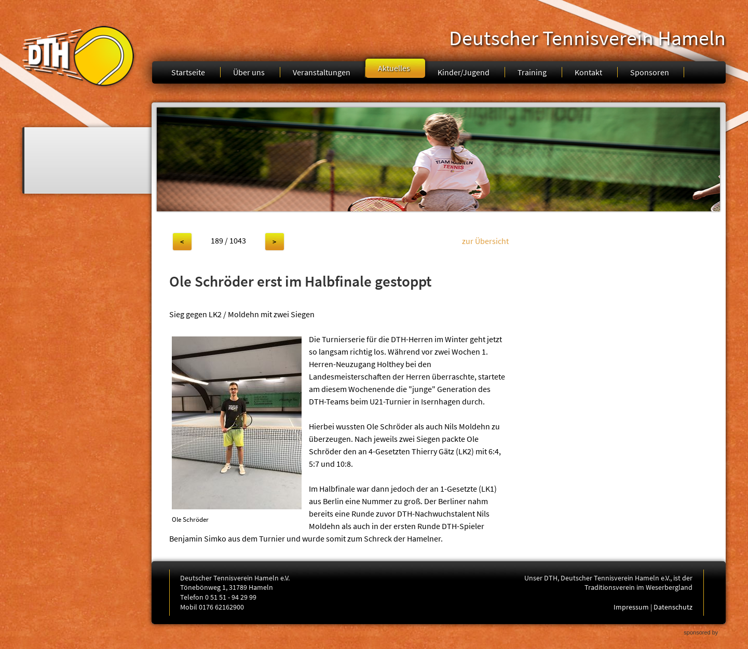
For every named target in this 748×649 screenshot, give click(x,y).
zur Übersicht (485, 241)
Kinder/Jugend (463, 72)
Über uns (249, 72)
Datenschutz (673, 607)
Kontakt (588, 72)
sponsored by (701, 632)
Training (532, 72)
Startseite (188, 72)
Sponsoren (649, 72)
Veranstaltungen (321, 72)
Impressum (631, 607)
